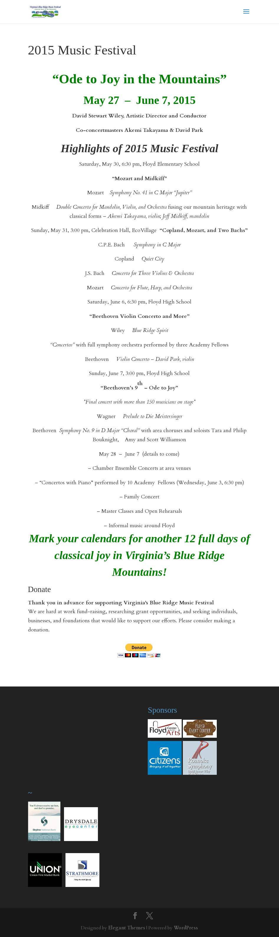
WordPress (186, 928)
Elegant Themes (126, 928)
